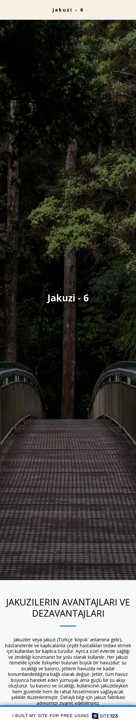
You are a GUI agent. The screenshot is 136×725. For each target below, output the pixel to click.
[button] (7, 9)
